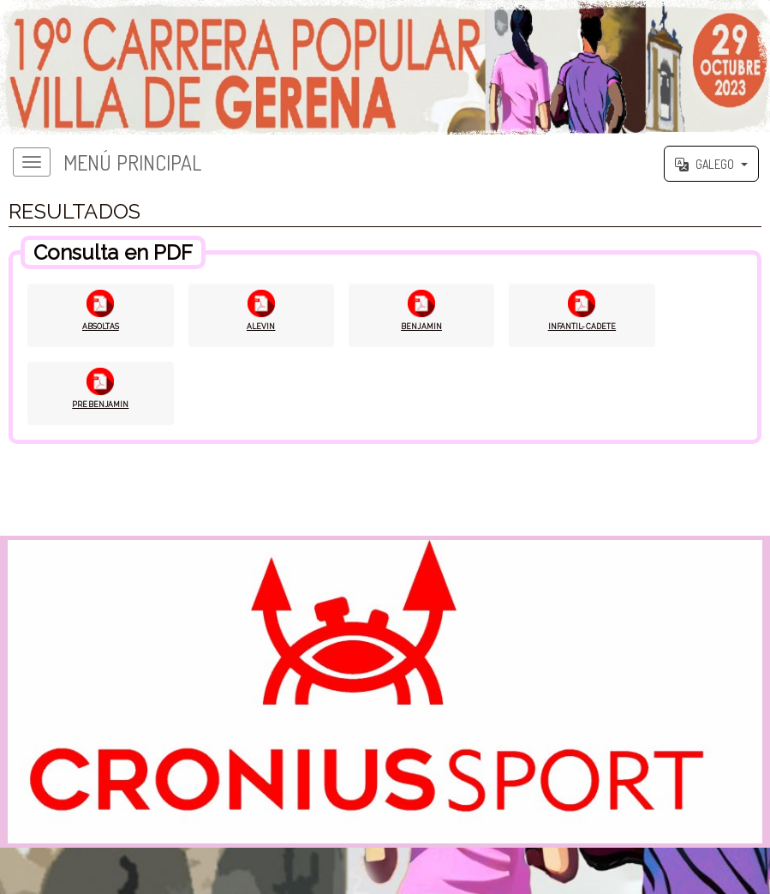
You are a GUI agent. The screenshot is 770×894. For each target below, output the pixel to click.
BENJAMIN (422, 327)
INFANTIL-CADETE (582, 327)
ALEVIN (261, 327)
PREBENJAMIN (100, 406)
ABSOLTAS (101, 327)
